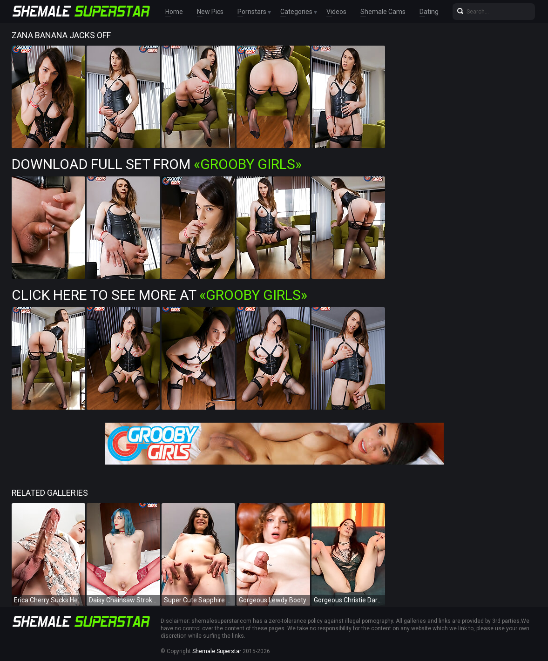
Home (174, 11)
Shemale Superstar (216, 651)
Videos (336, 11)
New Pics (210, 11)
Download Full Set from (157, 164)
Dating (429, 11)
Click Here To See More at (159, 295)
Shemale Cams (383, 11)
